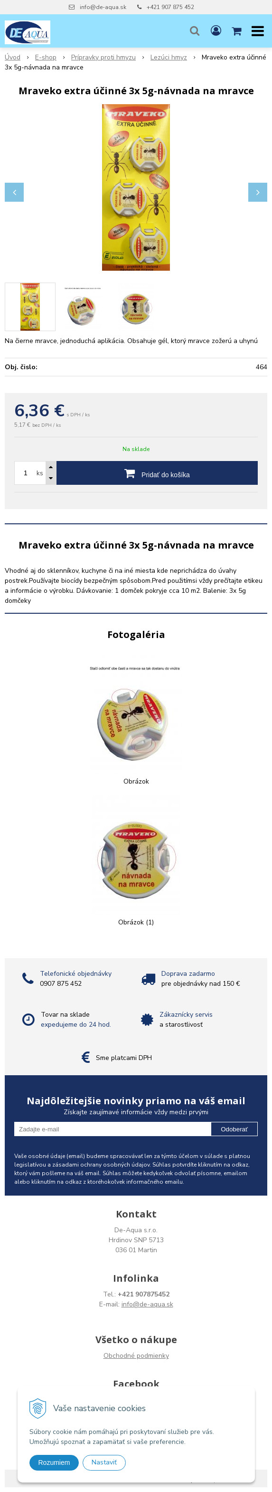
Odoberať (234, 1129)
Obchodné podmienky (136, 1355)
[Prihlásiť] (216, 30)
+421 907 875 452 (170, 7)
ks (40, 473)
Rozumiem (54, 1462)
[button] (194, 30)
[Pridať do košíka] (157, 473)
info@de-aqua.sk (103, 7)
